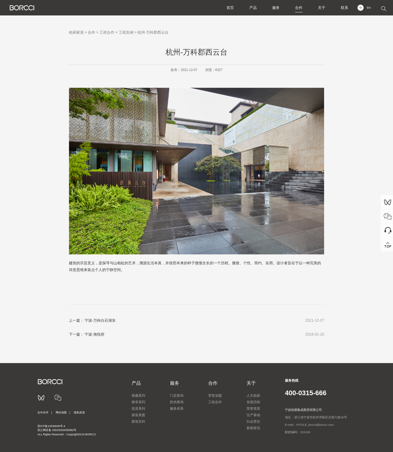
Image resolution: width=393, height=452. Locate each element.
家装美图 (138, 415)
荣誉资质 (253, 408)
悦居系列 (138, 408)
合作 (298, 8)
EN (369, 7)
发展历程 (253, 402)
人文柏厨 (253, 395)
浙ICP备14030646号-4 (51, 426)
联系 (344, 8)
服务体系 (177, 408)
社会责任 (253, 421)
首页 (230, 8)
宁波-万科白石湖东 (100, 320)
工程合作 (106, 32)
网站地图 (61, 412)
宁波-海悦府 (94, 334)
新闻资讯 (253, 428)
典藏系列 (138, 395)
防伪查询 (177, 402)
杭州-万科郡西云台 (152, 32)
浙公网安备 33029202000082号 (57, 430)
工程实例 (126, 32)
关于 (321, 8)
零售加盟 (215, 395)
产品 (253, 8)
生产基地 (253, 415)
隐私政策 (79, 412)
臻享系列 (138, 402)
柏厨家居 (76, 32)
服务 (276, 8)
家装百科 (138, 421)
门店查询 (177, 395)
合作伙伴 (43, 412)
